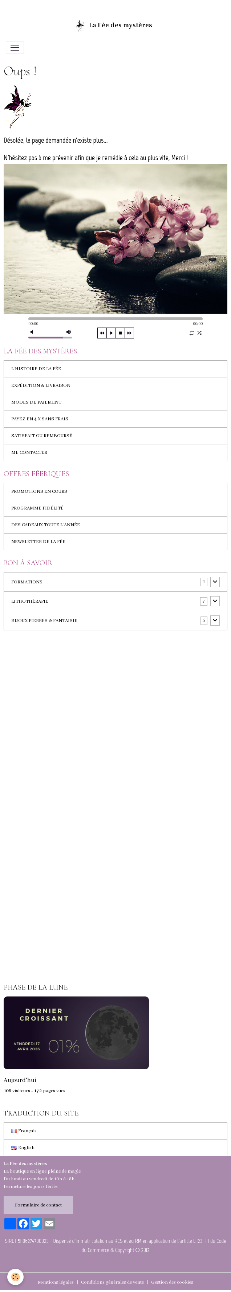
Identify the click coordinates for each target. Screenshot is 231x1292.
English (23, 1148)
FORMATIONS (26, 582)
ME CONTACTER (29, 452)
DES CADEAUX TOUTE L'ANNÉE (45, 525)
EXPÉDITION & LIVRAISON (40, 386)
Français (24, 1131)
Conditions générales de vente (112, 1282)
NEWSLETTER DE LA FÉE (38, 542)
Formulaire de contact (38, 1205)
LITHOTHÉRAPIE (29, 601)
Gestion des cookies (172, 1282)
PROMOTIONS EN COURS (39, 491)
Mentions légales (56, 1282)
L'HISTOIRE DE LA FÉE (36, 369)
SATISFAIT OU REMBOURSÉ (41, 436)
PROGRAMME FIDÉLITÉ (37, 508)
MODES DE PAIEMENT (36, 402)
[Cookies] (15, 1277)
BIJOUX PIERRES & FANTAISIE (44, 621)
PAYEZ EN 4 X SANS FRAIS (39, 419)
